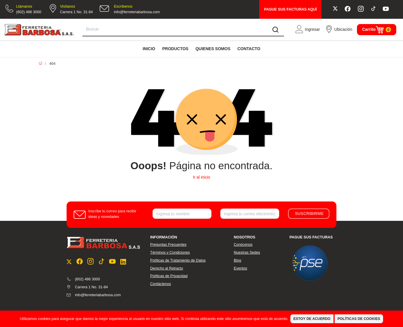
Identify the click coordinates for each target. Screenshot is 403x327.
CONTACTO (248, 48)
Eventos (240, 268)
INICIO (149, 48)
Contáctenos (160, 284)
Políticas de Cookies (359, 319)
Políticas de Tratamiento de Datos (178, 260)
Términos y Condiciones (170, 252)
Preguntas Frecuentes (168, 245)
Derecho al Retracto (166, 268)
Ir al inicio (201, 177)
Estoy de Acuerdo (311, 319)
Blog (237, 260)
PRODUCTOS (175, 48)
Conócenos (243, 245)
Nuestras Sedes (247, 252)
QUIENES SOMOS (212, 48)
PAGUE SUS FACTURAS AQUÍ (290, 9)
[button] (307, 29)
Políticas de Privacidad (168, 276)
